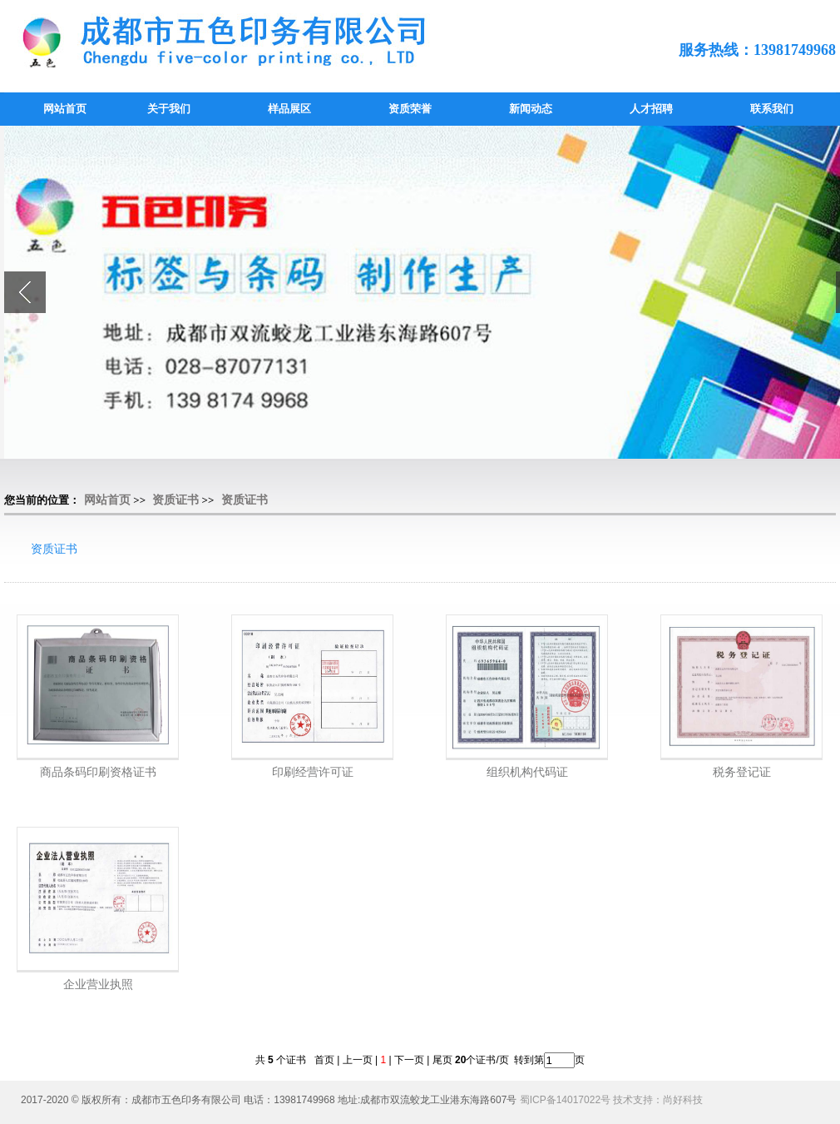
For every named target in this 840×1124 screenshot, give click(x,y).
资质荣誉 (410, 108)
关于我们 (168, 108)
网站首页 (64, 108)
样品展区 (289, 108)
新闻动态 (530, 108)
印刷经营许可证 (312, 771)
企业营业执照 (98, 984)
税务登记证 (742, 771)
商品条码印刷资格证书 (98, 771)
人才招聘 (651, 108)
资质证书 (175, 500)
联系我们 (771, 108)
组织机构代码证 (527, 771)
